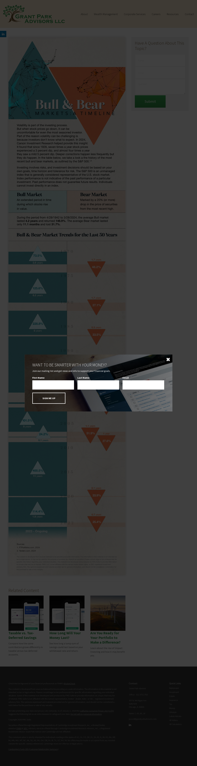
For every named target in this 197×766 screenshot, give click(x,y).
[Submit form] (48, 398)
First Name (38, 377)
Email (126, 377)
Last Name (83, 377)
